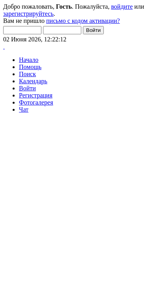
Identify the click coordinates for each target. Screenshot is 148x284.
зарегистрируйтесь (28, 13)
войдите (122, 6)
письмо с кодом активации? (83, 20)
